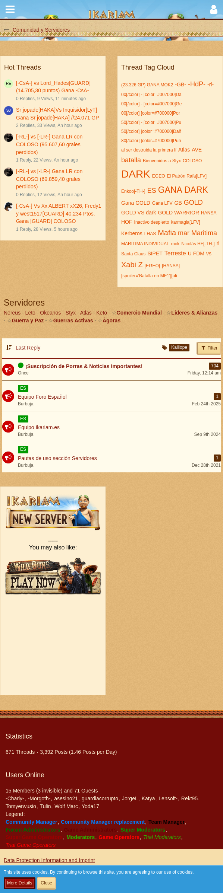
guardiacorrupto (100, 798)
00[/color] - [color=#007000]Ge (151, 103)
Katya (148, 798)
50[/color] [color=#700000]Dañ (151, 131)
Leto (30, 313)
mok (175, 243)
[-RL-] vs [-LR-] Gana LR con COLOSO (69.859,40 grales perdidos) (49, 178)
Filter (208, 348)
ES (151, 190)
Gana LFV (162, 203)
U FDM (196, 253)
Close (46, 883)
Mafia (167, 233)
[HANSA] (171, 265)
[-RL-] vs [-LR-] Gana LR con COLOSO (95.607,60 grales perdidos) (49, 144)
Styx (71, 313)
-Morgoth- (39, 798)
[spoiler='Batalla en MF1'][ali (149, 275)
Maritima (204, 233)
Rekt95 (189, 798)
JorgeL (130, 798)
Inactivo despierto (151, 222)
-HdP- (196, 84)
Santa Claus (133, 253)
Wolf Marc (66, 806)
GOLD (193, 202)
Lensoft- (168, 798)
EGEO (158, 176)
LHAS (150, 233)
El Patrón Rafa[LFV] (187, 176)
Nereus (12, 313)
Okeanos (50, 313)
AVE (197, 150)
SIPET (154, 253)
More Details (19, 883)
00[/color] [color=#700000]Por (150, 113)
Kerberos (131, 233)
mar (183, 233)
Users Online (25, 775)
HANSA (208, 213)
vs (208, 253)
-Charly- (15, 798)
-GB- (180, 84)
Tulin (45, 806)
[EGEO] (152, 265)
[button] (10, 9)
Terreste (175, 253)
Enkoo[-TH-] (133, 191)
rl (218, 243)
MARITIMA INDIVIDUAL (145, 243)
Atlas (184, 150)
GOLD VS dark (138, 213)
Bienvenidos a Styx (162, 160)
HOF (126, 222)
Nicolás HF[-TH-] (197, 243)
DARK (135, 174)
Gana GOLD (135, 203)
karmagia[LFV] (185, 222)
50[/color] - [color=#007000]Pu (151, 122)
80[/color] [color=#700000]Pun (151, 140)
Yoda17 (90, 806)
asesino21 (66, 798)
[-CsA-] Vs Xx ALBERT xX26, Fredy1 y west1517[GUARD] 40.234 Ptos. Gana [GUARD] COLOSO (58, 213)
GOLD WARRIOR (178, 213)
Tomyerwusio (21, 806)
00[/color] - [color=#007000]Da (151, 94)
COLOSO (192, 160)
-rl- (210, 84)
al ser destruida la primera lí (148, 150)
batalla (131, 160)
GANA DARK (183, 190)
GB (178, 203)
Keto (101, 313)
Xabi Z (132, 265)
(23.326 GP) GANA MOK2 (147, 84)
